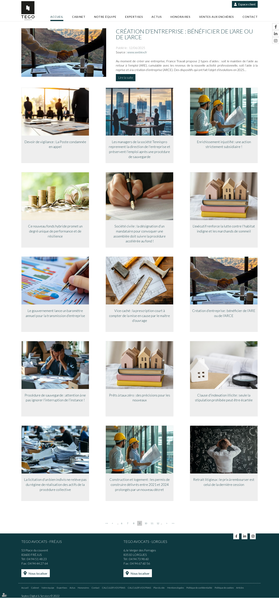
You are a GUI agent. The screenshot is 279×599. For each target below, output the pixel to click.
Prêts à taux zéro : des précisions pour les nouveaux (139, 398)
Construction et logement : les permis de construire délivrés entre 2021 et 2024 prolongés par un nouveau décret (139, 486)
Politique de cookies (224, 588)
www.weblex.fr (137, 52)
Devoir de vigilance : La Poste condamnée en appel (55, 144)
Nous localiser (37, 575)
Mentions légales (175, 588)
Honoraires (180, 16)
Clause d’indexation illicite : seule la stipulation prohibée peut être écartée (224, 398)
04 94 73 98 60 (139, 560)
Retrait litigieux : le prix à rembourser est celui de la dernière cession (223, 483)
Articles (240, 588)
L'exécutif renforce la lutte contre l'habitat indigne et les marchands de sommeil (224, 229)
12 (158, 524)
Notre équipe (105, 16)
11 (152, 524)
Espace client (247, 4)
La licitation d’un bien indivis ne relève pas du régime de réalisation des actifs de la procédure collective (55, 486)
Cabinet (78, 16)
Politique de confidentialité (199, 588)
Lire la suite (125, 77)
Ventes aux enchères (216, 16)
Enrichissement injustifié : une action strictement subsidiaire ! (224, 144)
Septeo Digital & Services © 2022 (40, 597)
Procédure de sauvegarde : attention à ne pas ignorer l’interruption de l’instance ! (55, 398)
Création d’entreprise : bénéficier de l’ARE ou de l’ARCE (223, 313)
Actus (157, 16)
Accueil (56, 16)
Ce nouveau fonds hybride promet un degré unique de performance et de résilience (55, 231)
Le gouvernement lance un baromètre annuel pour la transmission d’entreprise (55, 313)
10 (146, 524)
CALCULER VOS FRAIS (113, 588)
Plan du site (159, 588)
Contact (250, 16)
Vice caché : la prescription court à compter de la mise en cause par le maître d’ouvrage (139, 316)
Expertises (134, 16)
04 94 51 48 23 (37, 560)
